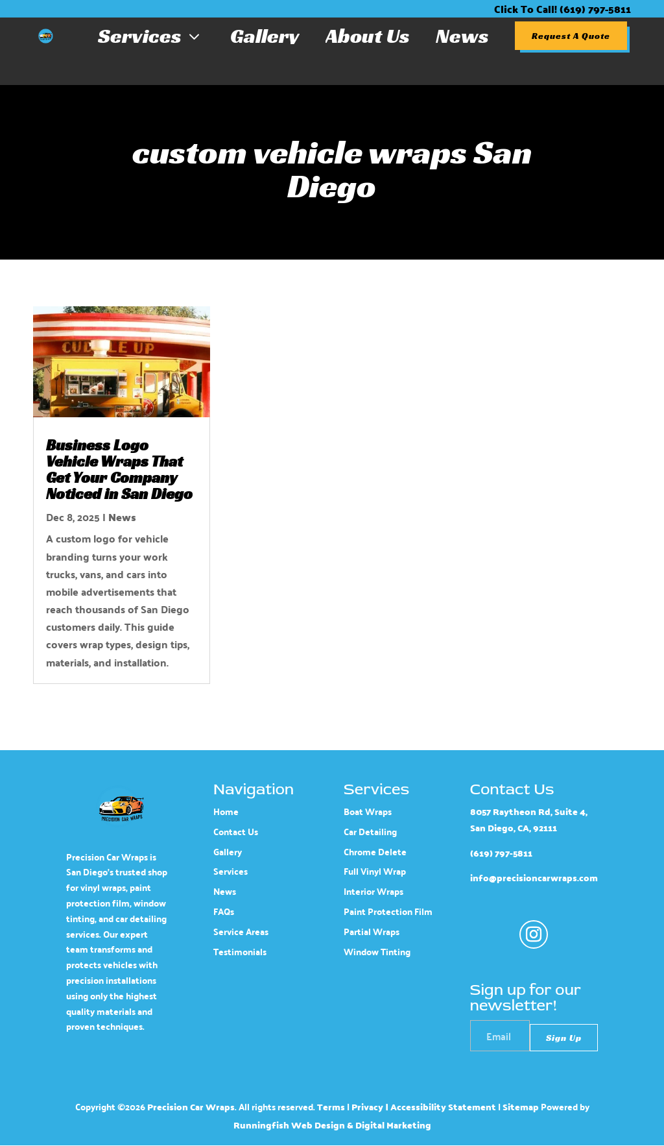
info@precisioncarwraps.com (534, 878)
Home (226, 811)
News (462, 35)
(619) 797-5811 (501, 853)
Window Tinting (377, 952)
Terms (331, 1107)
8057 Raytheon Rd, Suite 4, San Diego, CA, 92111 (528, 819)
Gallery (265, 35)
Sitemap (521, 1107)
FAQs (223, 911)
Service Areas (240, 931)
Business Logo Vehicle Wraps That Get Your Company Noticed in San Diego (119, 469)
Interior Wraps (373, 891)
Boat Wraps (368, 811)
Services (151, 35)
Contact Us (235, 831)
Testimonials (240, 952)
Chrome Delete (375, 852)
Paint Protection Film (388, 911)
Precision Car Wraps (191, 1107)
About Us (368, 35)
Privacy (367, 1107)
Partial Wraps (371, 931)
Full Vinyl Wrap (375, 872)
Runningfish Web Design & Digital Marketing (332, 1125)
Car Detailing (370, 831)
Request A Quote (571, 36)
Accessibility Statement (443, 1107)
